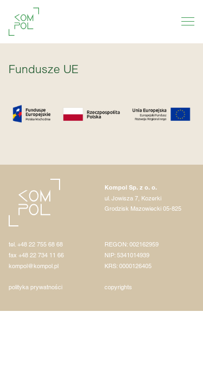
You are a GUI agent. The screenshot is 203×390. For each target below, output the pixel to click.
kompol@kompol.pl (33, 266)
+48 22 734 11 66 (41, 255)
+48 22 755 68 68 (40, 244)
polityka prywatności (35, 287)
